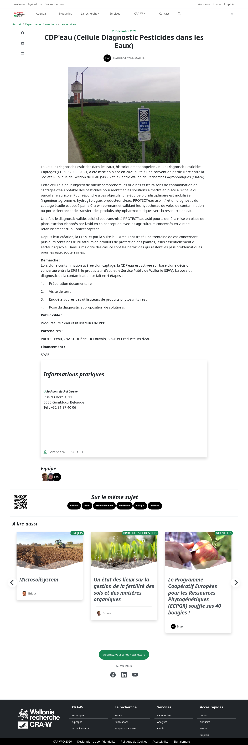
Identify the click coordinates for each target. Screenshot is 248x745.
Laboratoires (164, 715)
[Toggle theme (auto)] (232, 13)
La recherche (89, 13)
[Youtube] (135, 674)
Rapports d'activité (125, 728)
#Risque (140, 505)
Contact (164, 13)
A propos (77, 722)
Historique (78, 715)
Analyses (162, 722)
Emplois (229, 4)
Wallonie (19, 4)
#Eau (86, 505)
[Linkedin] (124, 674)
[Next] (235, 582)
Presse (217, 4)
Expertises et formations (41, 24)
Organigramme (80, 728)
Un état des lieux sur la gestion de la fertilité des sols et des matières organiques (124, 589)
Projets (119, 715)
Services (115, 13)
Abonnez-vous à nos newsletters (124, 655)
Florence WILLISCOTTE (128, 58)
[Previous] (12, 582)
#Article (74, 505)
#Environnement (104, 505)
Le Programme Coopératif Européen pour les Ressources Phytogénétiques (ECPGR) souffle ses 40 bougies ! (196, 596)
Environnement (55, 4)
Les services (68, 24)
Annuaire (204, 4)
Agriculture (35, 4)
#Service (155, 505)
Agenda (41, 13)
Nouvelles (65, 13)
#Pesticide (124, 505)
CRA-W (138, 13)
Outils (160, 728)
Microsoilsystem (40, 579)
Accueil (17, 24)
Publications (121, 722)
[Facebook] (113, 674)
